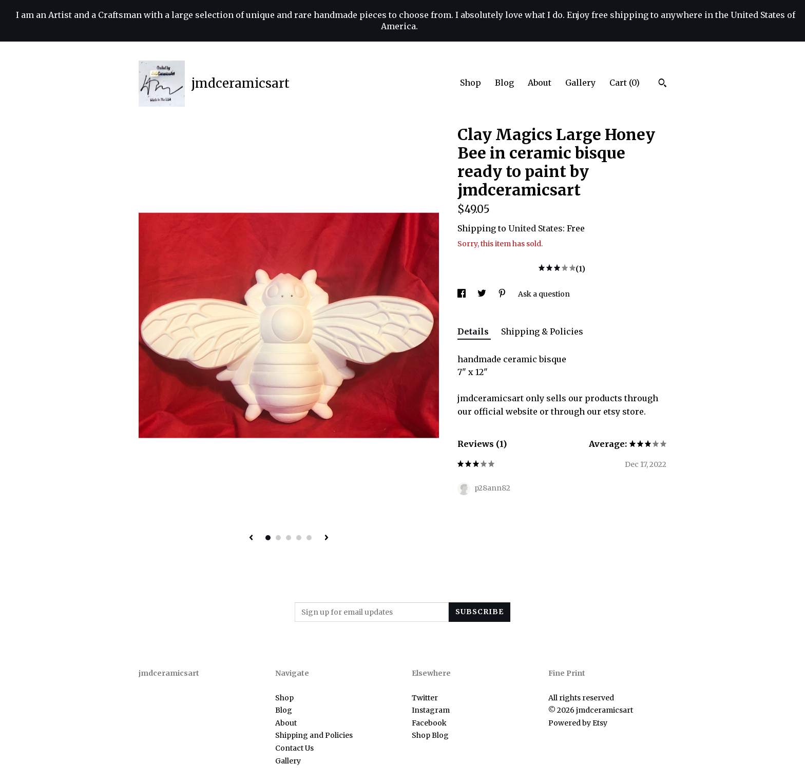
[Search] (662, 84)
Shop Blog (430, 735)
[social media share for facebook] (462, 294)
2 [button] (278, 537)
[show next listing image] (326, 538)
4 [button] (298, 537)
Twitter (425, 697)
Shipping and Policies (314, 735)
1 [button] (268, 537)
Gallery (580, 82)
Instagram (431, 710)
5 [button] (309, 537)
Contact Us (294, 748)
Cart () (624, 82)
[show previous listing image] (251, 538)
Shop (470, 82)
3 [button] (288, 537)
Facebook (429, 723)
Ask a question (544, 294)
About (539, 82)
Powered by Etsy (577, 723)
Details (474, 331)
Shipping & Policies (542, 331)
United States (535, 228)
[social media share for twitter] (482, 294)
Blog (504, 82)
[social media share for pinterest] (503, 294)
